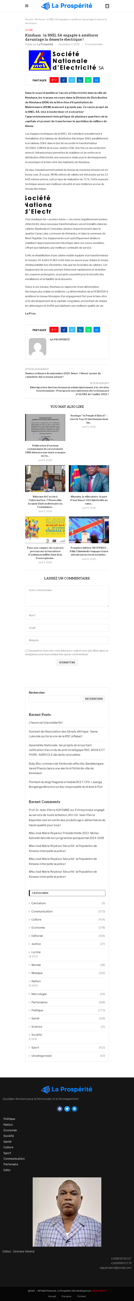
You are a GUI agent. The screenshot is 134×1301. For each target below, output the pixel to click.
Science (68, 1027)
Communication (68, 912)
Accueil (29, 19)
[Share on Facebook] (63, 80)
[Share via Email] (96, 80)
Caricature (68, 903)
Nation (36, 981)
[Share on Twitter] (71, 80)
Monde (68, 965)
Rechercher (37, 692)
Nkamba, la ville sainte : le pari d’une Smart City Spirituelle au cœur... (89, 500)
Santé (68, 1018)
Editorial (68, 936)
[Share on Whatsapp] (88, 80)
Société (36, 1034)
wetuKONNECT (98, 1290)
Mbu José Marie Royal (43, 833)
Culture (68, 920)
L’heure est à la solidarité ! (46, 722)
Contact (81, 1296)
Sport (68, 1048)
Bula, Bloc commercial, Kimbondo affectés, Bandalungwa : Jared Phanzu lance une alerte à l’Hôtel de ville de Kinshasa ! (66, 768)
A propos (66, 1296)
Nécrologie (68, 994)
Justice (68, 944)
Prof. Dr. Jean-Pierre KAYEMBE (49, 810)
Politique (68, 1010)
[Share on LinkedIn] (80, 80)
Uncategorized (68, 1056)
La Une (29, 30)
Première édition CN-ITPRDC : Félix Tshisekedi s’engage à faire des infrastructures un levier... (89, 551)
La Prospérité (45, 44)
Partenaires (68, 1002)
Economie (68, 928)
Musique (68, 973)
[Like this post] (55, 80)
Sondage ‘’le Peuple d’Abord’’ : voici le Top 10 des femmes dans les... (89, 419)
